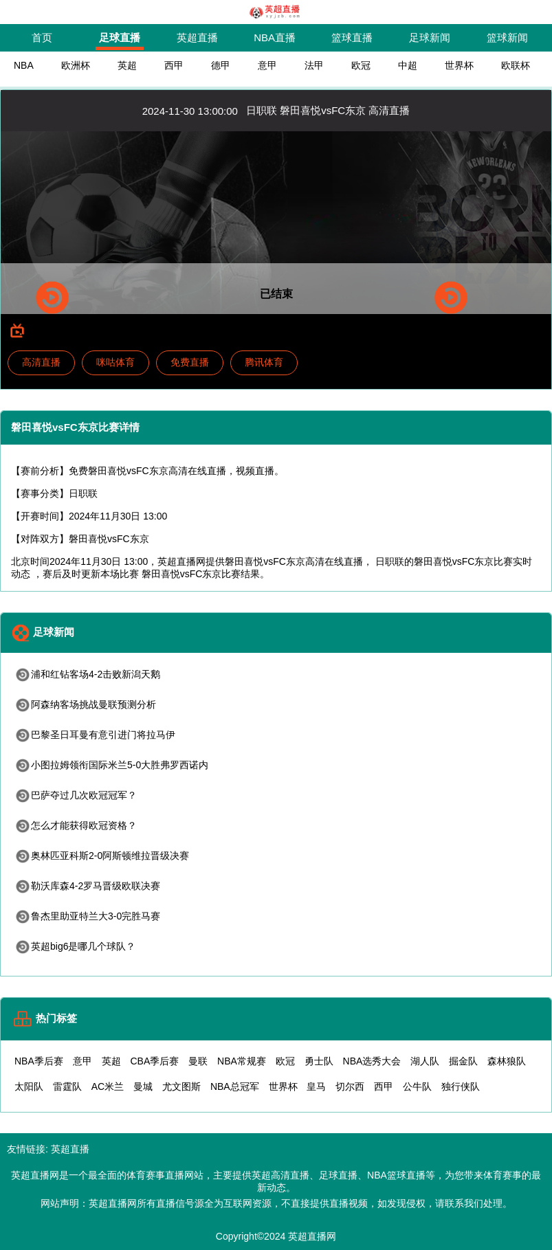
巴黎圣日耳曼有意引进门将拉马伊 (94, 734)
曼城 (143, 1086)
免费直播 (189, 362)
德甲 (220, 65)
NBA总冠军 (234, 1086)
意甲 (267, 65)
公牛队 (417, 1086)
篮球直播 (352, 37)
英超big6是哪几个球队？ (74, 946)
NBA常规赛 (241, 1061)
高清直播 (41, 362)
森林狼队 (506, 1061)
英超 (127, 65)
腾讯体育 (264, 362)
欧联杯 (515, 65)
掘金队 (463, 1061)
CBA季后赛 (154, 1061)
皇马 (316, 1086)
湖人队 (424, 1061)
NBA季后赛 (38, 1061)
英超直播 (197, 37)
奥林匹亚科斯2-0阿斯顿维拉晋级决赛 (101, 855)
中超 (407, 65)
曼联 (198, 1061)
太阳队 (28, 1086)
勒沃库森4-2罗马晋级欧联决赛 (87, 885)
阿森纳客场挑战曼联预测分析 (85, 704)
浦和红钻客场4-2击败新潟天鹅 (87, 674)
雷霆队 (67, 1086)
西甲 (174, 65)
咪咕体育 (115, 362)
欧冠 (361, 65)
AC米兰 (107, 1086)
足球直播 (119, 37)
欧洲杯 (75, 65)
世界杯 (459, 65)
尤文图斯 (181, 1086)
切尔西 (349, 1086)
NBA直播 (275, 37)
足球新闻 (429, 37)
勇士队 (319, 1061)
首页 (42, 37)
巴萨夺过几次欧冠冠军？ (75, 795)
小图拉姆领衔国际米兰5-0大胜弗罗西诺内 (111, 764)
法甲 (314, 65)
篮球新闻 (507, 37)
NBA (24, 65)
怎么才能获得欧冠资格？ (75, 825)
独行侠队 (460, 1086)
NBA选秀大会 (372, 1061)
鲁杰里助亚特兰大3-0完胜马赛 (87, 916)
